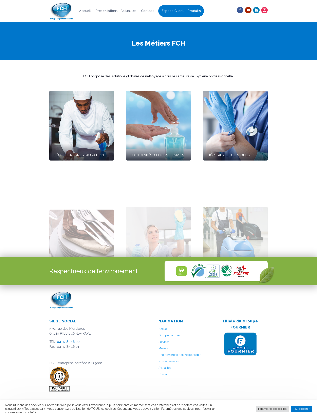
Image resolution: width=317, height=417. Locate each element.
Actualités (128, 11)
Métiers (163, 348)
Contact (147, 11)
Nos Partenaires (168, 361)
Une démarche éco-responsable (179, 354)
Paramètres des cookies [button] (272, 408)
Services (163, 341)
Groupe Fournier (169, 335)
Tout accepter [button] (301, 408)
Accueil (85, 11)
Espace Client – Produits (181, 11)
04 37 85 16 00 (68, 342)
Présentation (105, 11)
